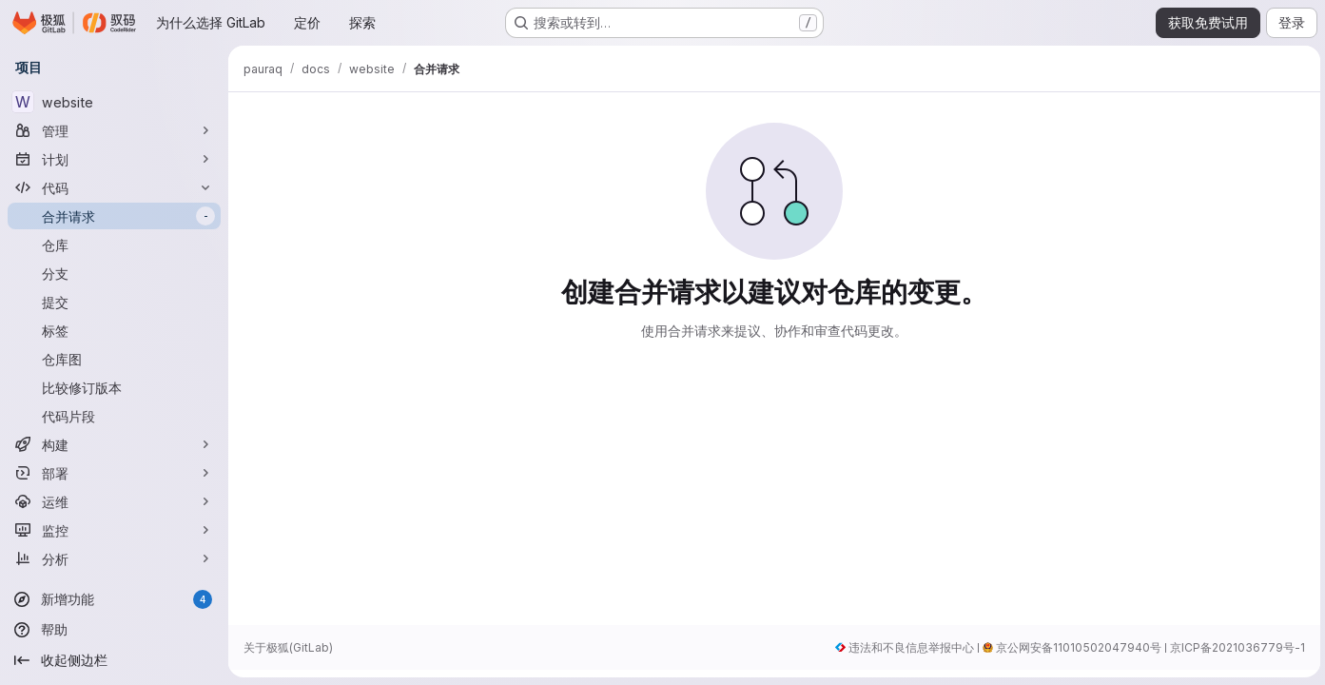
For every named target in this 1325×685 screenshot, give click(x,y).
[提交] (114, 301)
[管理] (114, 130)
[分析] (114, 558)
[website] (114, 101)
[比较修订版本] (114, 387)
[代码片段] (114, 415)
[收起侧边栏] (114, 660)
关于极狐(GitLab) (288, 647)
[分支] (114, 273)
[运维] (114, 501)
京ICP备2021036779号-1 (1234, 647)
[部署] (114, 473)
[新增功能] (114, 599)
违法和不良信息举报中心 (908, 647)
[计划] (114, 159)
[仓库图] (114, 358)
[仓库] (114, 244)
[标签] (114, 330)
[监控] (114, 530)
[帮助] (114, 629)
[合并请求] (114, 216)
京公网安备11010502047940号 (1076, 647)
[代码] (114, 187)
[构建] (114, 444)
